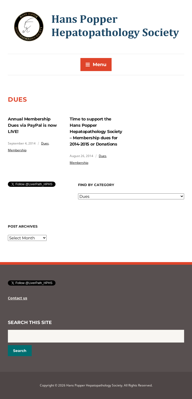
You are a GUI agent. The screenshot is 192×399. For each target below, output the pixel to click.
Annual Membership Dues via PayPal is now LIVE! (32, 125)
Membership (17, 150)
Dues (45, 143)
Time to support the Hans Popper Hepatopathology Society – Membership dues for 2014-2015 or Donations (96, 132)
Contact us (17, 298)
